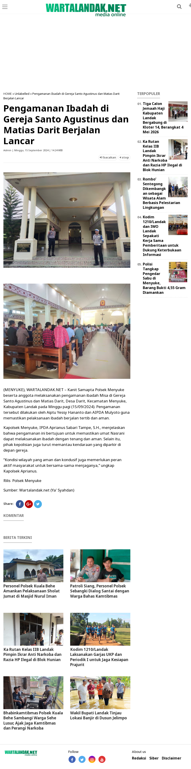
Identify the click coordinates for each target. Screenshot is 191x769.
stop (124, 157)
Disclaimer (171, 758)
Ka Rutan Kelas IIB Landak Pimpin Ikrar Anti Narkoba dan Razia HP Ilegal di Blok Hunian (32, 654)
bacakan (108, 157)
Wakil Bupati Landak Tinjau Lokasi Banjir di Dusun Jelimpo (98, 715)
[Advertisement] (95, 55)
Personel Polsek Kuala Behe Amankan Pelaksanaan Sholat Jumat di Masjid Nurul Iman (31, 591)
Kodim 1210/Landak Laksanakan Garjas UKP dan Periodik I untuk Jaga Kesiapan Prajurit (99, 657)
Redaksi (139, 758)
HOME (7, 94)
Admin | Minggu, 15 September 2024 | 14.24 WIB (33, 150)
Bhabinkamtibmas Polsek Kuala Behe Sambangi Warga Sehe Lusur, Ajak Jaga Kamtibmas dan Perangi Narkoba (33, 720)
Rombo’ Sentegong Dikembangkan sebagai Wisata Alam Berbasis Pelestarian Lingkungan (161, 193)
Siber (154, 758)
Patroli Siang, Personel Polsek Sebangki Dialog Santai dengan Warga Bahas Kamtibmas (99, 591)
